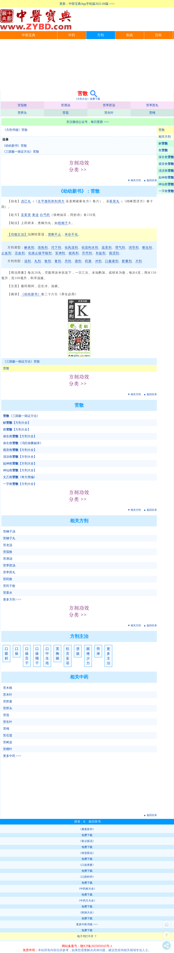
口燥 (16, 651)
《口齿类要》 (87, 864)
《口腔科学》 (87, 876)
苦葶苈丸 (152, 105)
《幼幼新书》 (31, 294)
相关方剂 (165, 136)
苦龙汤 (7, 545)
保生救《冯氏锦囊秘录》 (23, 443)
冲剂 (98, 261)
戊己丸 (26, 201)
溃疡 (78, 651)
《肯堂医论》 (87, 853)
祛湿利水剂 (90, 247)
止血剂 (6, 253)
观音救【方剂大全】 (20, 450)
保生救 (166, 157)
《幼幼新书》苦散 (14, 145)
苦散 (162, 130)
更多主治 (108, 656)
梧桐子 (63, 223)
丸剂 (37, 261)
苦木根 (7, 688)
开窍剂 (87, 253)
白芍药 (45, 215)
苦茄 (66, 112)
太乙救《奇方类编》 (20, 477)
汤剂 (27, 261)
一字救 (166, 191)
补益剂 (101, 253)
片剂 (138, 261)
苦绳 (152, 112)
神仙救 (166, 184)
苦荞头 (22, 112)
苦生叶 (109, 112)
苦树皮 (7, 742)
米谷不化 (71, 234)
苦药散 (7, 579)
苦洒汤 (65, 105)
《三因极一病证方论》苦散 (20, 151)
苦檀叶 (7, 749)
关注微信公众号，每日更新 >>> (87, 122)
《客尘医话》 (87, 841)
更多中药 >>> (12, 756)
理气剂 (120, 247)
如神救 (166, 177)
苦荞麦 (7, 701)
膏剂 (58, 261)
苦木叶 (7, 694)
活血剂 (20, 253)
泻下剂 (56, 247)
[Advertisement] (87, 64)
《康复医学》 (87, 829)
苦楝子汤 (9, 531)
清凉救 (166, 170)
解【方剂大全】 (17, 422)
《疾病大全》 (87, 912)
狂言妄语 (67, 656)
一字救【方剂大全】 (20, 484)
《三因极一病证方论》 (21, 416)
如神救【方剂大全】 (20, 463)
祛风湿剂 (71, 247)
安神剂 (60, 253)
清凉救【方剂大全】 (20, 456)
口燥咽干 (37, 656)
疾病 (129, 35)
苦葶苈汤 (109, 105)
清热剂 (43, 247)
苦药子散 (9, 586)
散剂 (48, 261)
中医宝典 (28, 35)
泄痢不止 (54, 234)
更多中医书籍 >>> (87, 924)
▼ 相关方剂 (134, 180)
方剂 (100, 35)
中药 (71, 35)
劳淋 (98, 651)
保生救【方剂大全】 (20, 436)
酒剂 (78, 261)
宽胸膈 (57, 653)
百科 (158, 35)
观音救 (166, 164)
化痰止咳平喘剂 (40, 253)
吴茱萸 (26, 215)
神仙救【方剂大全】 (20, 470)
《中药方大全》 (87, 900)
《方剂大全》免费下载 (87, 99)
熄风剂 (74, 253)
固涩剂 (114, 253)
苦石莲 (7, 735)
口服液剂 (111, 261)
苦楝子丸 (9, 538)
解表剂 (29, 247)
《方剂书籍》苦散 (15, 130)
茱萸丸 (114, 201)
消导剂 (134, 247)
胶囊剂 (127, 261)
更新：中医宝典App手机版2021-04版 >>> (87, 3)
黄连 (35, 215)
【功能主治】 (17, 234)
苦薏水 (7, 592)
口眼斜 (6, 653)
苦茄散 (22, 105)
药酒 (88, 261)
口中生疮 (47, 656)
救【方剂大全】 (17, 429)
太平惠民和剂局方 (51, 201)
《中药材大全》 (87, 888)
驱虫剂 (147, 247)
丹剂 (68, 261)
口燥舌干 (27, 656)
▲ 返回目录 (150, 180)
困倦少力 (88, 656)
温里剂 (107, 247)
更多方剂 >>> (12, 599)
